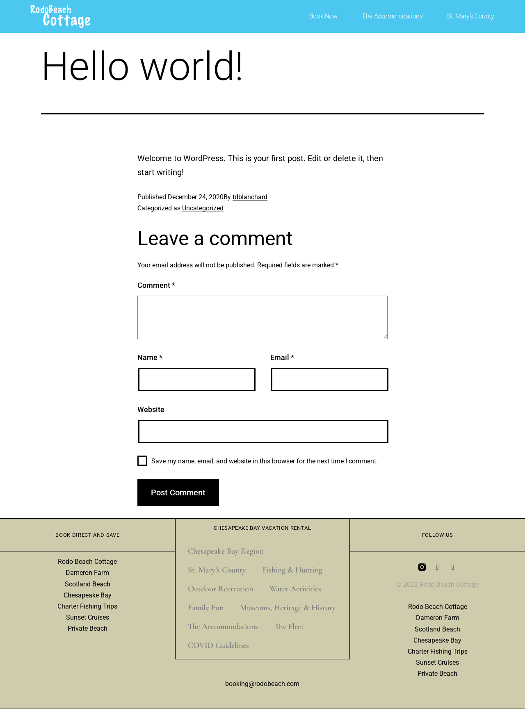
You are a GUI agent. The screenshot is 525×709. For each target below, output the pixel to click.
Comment (156, 285)
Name (149, 357)
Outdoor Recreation (220, 589)
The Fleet (289, 626)
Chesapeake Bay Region (226, 551)
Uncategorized (203, 208)
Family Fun (206, 608)
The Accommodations (392, 16)
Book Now (323, 16)
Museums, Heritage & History (288, 608)
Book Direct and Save (87, 535)
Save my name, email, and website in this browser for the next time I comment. (264, 461)
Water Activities (295, 589)
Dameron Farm (87, 573)
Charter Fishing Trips (87, 606)
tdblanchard (250, 197)
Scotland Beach (87, 584)
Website (150, 409)
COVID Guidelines (218, 645)
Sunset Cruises (87, 617)
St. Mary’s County (470, 16)
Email (282, 357)
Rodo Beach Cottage (87, 561)
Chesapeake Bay (88, 595)
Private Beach (87, 628)
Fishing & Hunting (292, 570)
